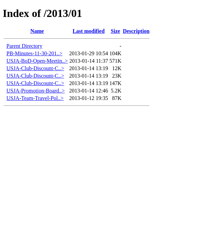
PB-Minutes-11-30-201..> (34, 53)
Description (136, 31)
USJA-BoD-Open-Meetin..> (37, 61)
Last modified (89, 31)
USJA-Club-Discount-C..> (35, 68)
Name (37, 31)
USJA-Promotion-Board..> (35, 91)
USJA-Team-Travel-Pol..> (35, 98)
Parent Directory (24, 46)
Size (115, 31)
